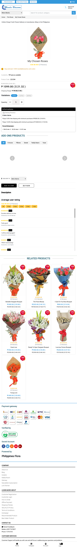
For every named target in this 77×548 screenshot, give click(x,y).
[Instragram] (12, 445)
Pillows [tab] (18, 143)
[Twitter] (8, 445)
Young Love (13, 393)
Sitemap (4, 479)
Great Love (13, 347)
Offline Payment (7, 501)
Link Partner (6, 484)
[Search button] (74, 13)
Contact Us (6, 522)
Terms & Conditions (8, 509)
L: (5, 129)
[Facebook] (3, 445)
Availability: (10, 75)
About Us (5, 468)
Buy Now (26, 186)
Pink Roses (10, 17)
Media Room (6, 476)
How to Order (6, 498)
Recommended (8, 2)
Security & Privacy (7, 506)
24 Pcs (29, 95)
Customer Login (7, 496)
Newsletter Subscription (9, 482)
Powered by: (6, 450)
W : (12, 129)
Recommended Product (9, 514)
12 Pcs (21, 95)
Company (5, 464)
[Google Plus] (20, 445)
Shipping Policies (7, 504)
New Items (33, 2)
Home (3, 17)
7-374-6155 (9, 530)
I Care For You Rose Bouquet (63, 302)
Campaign (5, 512)
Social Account (7, 441)
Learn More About (9, 489)
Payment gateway (8, 406)
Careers (4, 474)
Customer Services (9, 535)
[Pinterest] (16, 445)
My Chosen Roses (20, 17)
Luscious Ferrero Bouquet (63, 347)
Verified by (6, 427)
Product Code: (8, 79)
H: (20, 129)
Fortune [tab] (10, 143)
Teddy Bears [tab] (35, 143)
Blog (3, 471)
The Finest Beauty (38, 302)
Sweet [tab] (26, 143)
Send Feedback (8, 525)
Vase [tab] (44, 143)
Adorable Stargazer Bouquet (13, 302)
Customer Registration (9, 493)
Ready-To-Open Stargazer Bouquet (38, 347)
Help (72, 2)
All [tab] (3, 143)
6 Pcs (14, 95)
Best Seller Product (22, 2)
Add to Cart (9, 186)
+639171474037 (11, 528)
